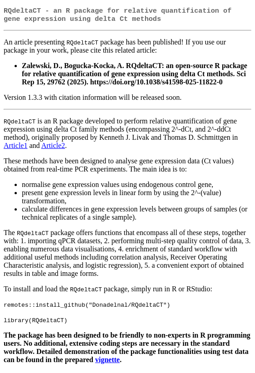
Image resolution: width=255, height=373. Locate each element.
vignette (107, 361)
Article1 (15, 147)
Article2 (53, 147)
